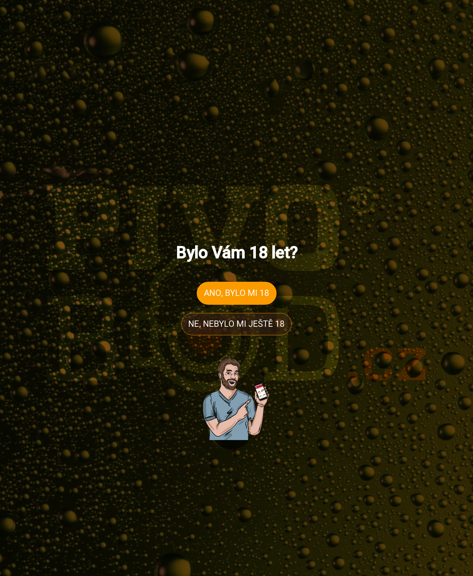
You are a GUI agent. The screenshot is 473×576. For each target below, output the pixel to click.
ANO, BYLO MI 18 (236, 293)
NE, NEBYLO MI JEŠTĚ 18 (236, 324)
